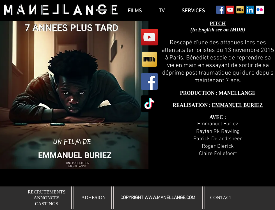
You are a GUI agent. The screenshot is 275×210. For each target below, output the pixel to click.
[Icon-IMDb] (240, 10)
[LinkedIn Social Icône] (250, 10)
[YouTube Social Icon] (230, 10)
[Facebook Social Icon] (220, 10)
